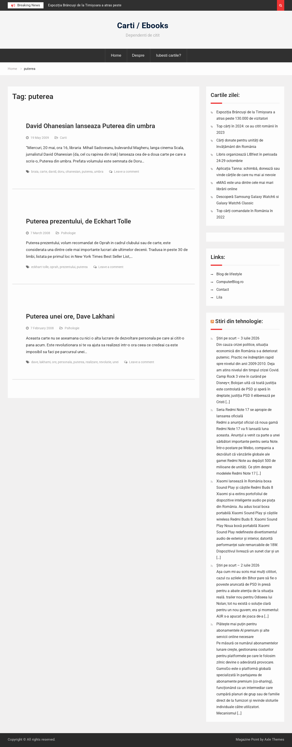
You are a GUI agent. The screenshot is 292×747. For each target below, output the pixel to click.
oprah (54, 267)
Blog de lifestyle (229, 274)
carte (43, 171)
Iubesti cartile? (168, 55)
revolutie (105, 362)
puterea (87, 171)
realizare (92, 362)
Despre (138, 55)
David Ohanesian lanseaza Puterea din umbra (90, 126)
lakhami (45, 362)
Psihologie (68, 233)
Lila (219, 297)
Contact (222, 289)
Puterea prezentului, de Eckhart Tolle (78, 221)
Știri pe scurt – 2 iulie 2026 (237, 565)
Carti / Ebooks (142, 25)
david (52, 171)
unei (115, 362)
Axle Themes (274, 739)
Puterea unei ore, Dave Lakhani (70, 316)
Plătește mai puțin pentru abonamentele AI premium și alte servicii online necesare (242, 630)
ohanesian (73, 171)
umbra (98, 171)
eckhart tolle (40, 267)
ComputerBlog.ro (229, 282)
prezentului (67, 267)
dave (34, 362)
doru (61, 171)
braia (34, 171)
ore (54, 362)
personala (65, 362)
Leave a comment (126, 171)
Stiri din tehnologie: (239, 321)
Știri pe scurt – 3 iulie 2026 (237, 338)
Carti (63, 137)
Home (116, 55)
